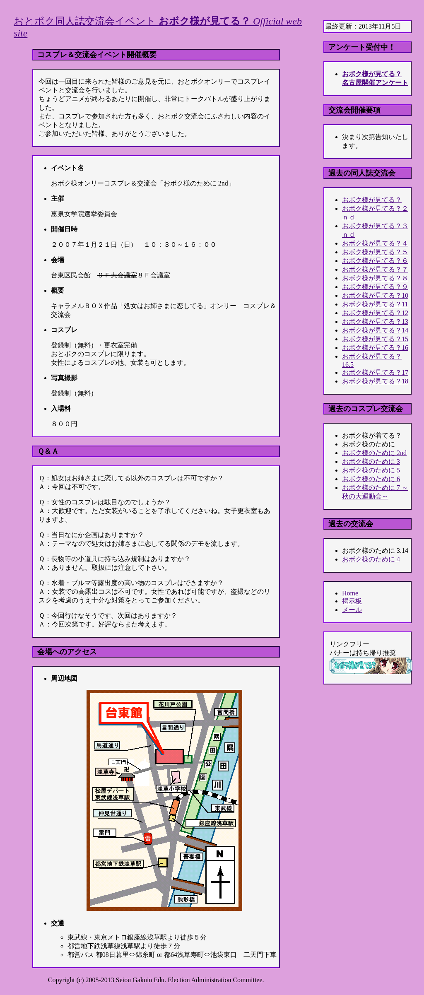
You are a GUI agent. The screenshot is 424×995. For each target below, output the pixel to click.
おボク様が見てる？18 (375, 381)
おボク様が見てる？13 (375, 321)
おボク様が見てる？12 (375, 312)
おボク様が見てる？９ (375, 286)
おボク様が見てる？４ (375, 243)
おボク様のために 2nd (374, 452)
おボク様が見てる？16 (375, 347)
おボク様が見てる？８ (375, 278)
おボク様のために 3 (371, 461)
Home (350, 593)
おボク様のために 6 (371, 478)
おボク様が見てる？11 (375, 304)
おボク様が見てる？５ (375, 251)
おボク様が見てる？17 (375, 372)
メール (352, 609)
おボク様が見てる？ (372, 199)
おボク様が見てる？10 (375, 295)
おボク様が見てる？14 (375, 330)
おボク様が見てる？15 (375, 338)
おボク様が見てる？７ (375, 269)
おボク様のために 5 (371, 470)
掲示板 (352, 601)
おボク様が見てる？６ (375, 260)
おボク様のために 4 (371, 559)
